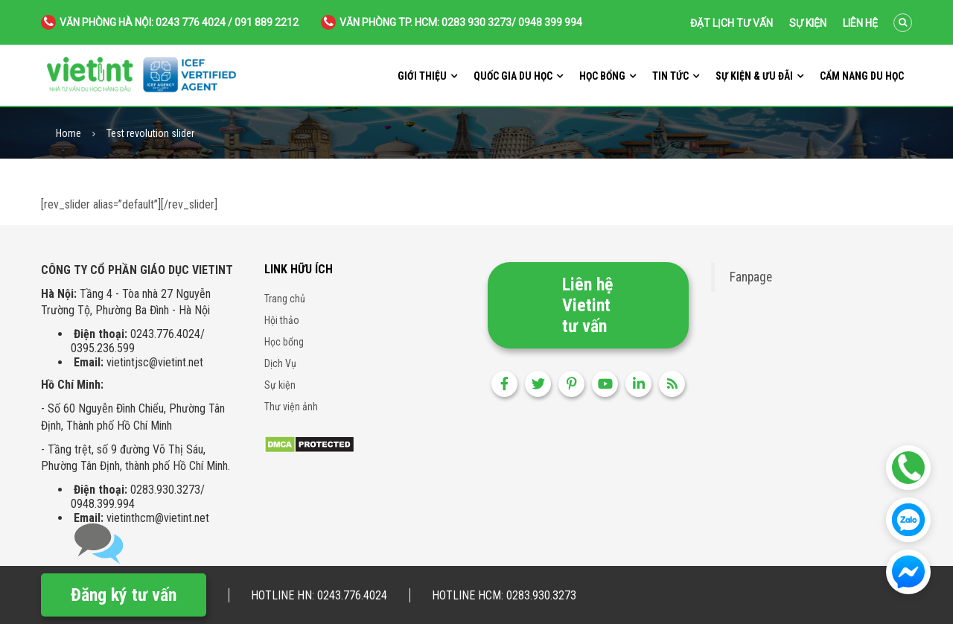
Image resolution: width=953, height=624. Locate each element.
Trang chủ (284, 299)
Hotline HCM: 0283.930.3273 (504, 595)
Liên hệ (860, 23)
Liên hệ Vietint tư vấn (587, 305)
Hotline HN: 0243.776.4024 (319, 595)
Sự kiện (807, 23)
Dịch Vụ (280, 363)
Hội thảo (281, 320)
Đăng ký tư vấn (123, 595)
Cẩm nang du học (862, 76)
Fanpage (751, 277)
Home (68, 133)
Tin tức (670, 76)
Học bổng (602, 76)
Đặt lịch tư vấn (731, 23)
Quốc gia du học (513, 76)
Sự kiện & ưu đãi (754, 76)
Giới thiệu (422, 76)
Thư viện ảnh (291, 407)
